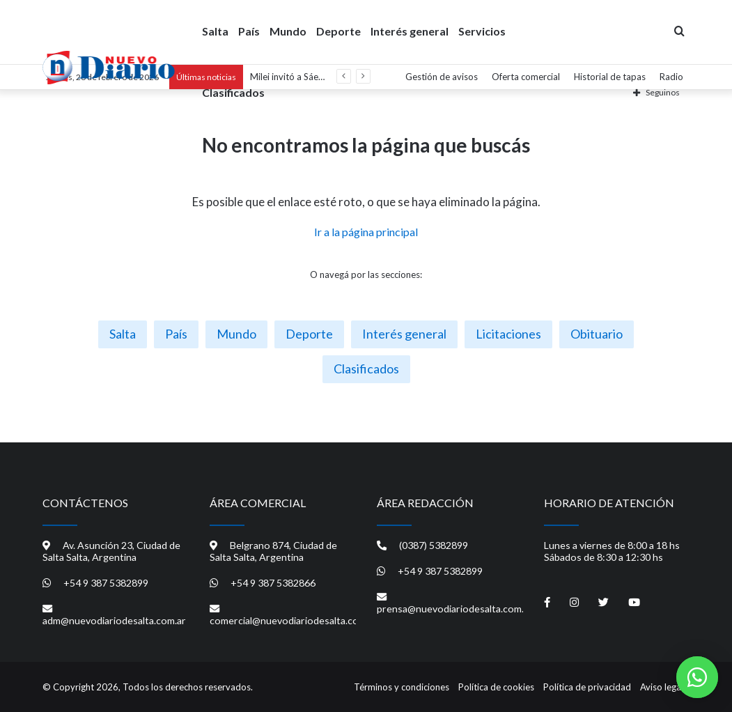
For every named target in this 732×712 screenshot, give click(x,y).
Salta (215, 30)
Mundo (288, 30)
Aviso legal (661, 686)
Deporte (338, 30)
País (249, 30)
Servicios (482, 30)
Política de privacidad (587, 686)
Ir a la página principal (366, 231)
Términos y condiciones (401, 686)
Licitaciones (508, 333)
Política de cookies (496, 686)
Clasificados (233, 91)
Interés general (410, 30)
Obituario (596, 333)
